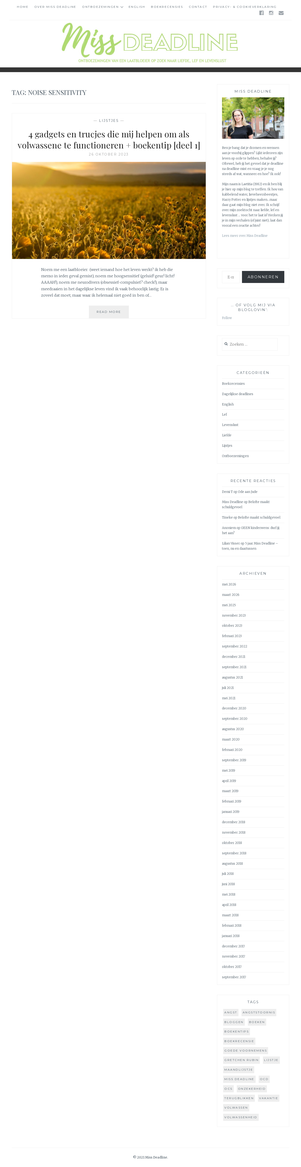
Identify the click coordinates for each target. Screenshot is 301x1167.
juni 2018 (228, 884)
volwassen (236, 1107)
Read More (113, 313)
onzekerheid (252, 1088)
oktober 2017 (232, 967)
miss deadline (239, 1079)
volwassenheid (240, 1117)
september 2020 (234, 719)
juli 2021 (228, 688)
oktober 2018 (232, 843)
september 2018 (234, 853)
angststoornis (259, 1012)
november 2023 (234, 616)
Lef (224, 415)
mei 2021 (228, 698)
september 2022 (234, 646)
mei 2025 (229, 605)
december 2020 (234, 708)
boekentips (236, 1031)
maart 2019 (230, 791)
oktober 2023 (232, 626)
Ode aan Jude (247, 492)
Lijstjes (109, 121)
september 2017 (234, 977)
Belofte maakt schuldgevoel (259, 518)
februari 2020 (232, 750)
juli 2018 (228, 874)
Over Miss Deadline (55, 6)
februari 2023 (232, 636)
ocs (228, 1088)
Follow (227, 318)
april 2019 (229, 781)
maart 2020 (231, 739)
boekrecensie (239, 1041)
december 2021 (233, 657)
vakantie (268, 1098)
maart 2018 (230, 915)
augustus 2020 (233, 729)
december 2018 (233, 822)
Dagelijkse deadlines (237, 394)
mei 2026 (229, 584)
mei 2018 (228, 895)
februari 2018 (232, 926)
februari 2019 (231, 801)
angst (230, 1012)
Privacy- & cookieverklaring (245, 6)
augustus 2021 (232, 678)
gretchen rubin (241, 1060)
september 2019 (234, 760)
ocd (264, 1079)
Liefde (226, 435)
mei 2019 (228, 771)
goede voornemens (245, 1050)
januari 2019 (230, 812)
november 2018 (234, 833)
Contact (198, 6)
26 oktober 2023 (109, 154)
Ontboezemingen (100, 6)
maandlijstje (238, 1069)
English (137, 6)
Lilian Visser (231, 543)
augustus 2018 (232, 864)
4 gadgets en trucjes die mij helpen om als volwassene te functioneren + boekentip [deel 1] (108, 139)
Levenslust (230, 425)
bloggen (234, 1022)
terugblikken (239, 1098)
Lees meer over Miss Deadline (245, 236)
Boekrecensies (167, 6)
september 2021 (234, 667)
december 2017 (233, 946)
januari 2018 (231, 936)
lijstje (271, 1060)
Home (22, 6)
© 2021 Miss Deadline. (150, 1157)
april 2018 (229, 905)
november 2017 (233, 956)
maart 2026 (230, 595)
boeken (257, 1022)
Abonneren (263, 277)
